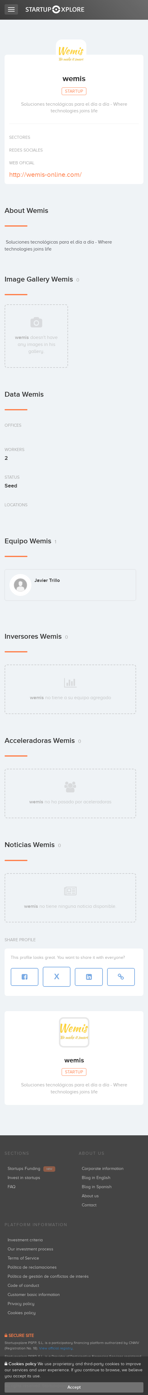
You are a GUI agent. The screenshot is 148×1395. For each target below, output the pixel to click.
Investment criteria (25, 1240)
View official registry (56, 1348)
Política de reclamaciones (32, 1267)
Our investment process (30, 1249)
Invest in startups (24, 1177)
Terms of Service (23, 1258)
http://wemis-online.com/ (45, 174)
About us (90, 1196)
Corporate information (103, 1168)
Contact (89, 1205)
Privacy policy (21, 1303)
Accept (74, 1387)
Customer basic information (34, 1294)
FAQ (12, 1187)
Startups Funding (31, 1168)
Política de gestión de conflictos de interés (48, 1276)
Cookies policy (22, 1313)
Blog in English (96, 1177)
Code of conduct (23, 1285)
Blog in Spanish (97, 1187)
